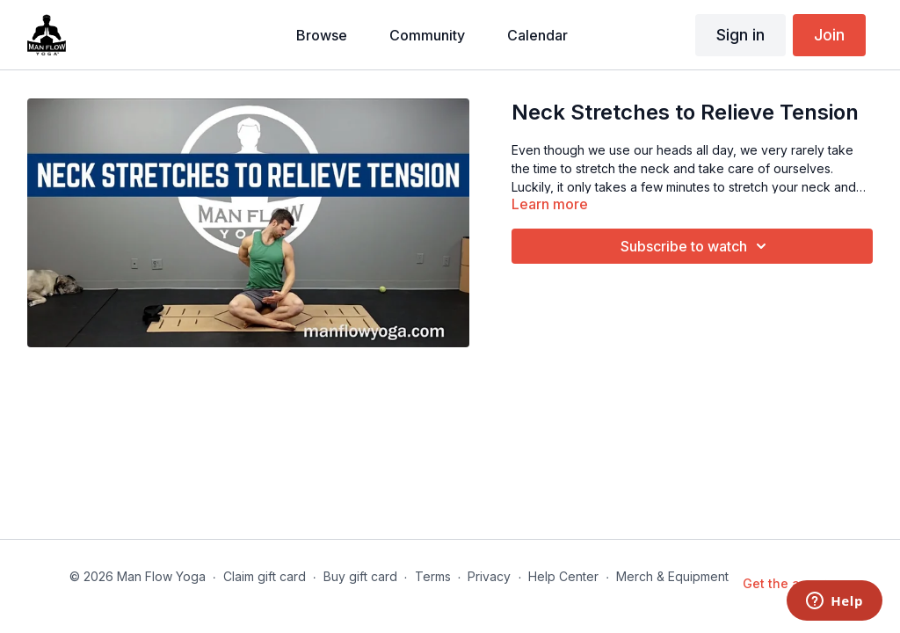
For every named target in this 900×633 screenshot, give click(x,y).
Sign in (740, 34)
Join (829, 34)
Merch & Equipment (672, 576)
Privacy (489, 576)
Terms (433, 576)
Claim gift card (264, 576)
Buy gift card (360, 576)
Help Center (563, 576)
